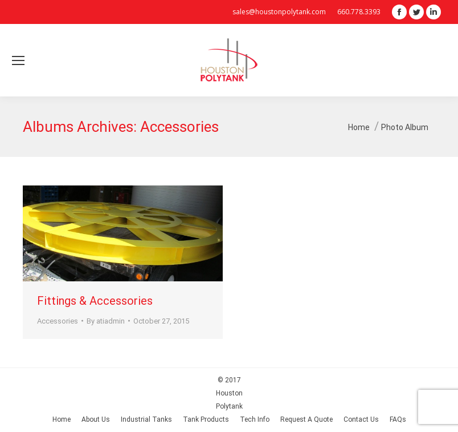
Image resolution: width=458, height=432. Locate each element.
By (106, 321)
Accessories (57, 321)
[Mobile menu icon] (18, 60)
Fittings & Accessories (95, 301)
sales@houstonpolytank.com (279, 12)
